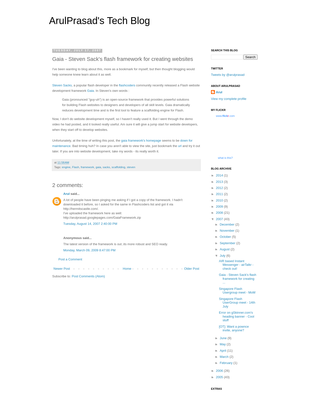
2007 (220, 219)
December (228, 224)
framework (87, 167)
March (225, 357)
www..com (225, 115)
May (223, 344)
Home (127, 268)
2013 (220, 182)
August (225, 249)
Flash (75, 167)
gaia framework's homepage (141, 140)
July (223, 255)
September (228, 243)
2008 (220, 213)
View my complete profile (228, 99)
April (223, 350)
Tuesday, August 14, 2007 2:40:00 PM (90, 224)
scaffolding (118, 167)
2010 (220, 200)
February (227, 363)
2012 (220, 188)
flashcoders (127, 85)
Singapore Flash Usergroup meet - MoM (237, 291)
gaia (98, 167)
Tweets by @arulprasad (228, 75)
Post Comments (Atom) (88, 276)
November (228, 230)
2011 (220, 194)
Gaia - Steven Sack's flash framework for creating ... (237, 278)
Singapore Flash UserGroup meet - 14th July (237, 302)
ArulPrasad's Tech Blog (99, 20)
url (180, 146)
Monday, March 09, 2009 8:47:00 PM (89, 250)
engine (66, 167)
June (224, 338)
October (226, 237)
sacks (106, 167)
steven (131, 167)
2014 (220, 175)
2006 (220, 371)
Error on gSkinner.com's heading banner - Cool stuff (236, 316)
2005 (220, 377)
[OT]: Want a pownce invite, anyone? (234, 328)
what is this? (225, 157)
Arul (66, 194)
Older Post (191, 268)
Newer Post (61, 268)
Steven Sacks (62, 85)
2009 (220, 206)
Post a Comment (70, 259)
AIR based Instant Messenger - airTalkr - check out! (236, 264)
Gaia (90, 91)
